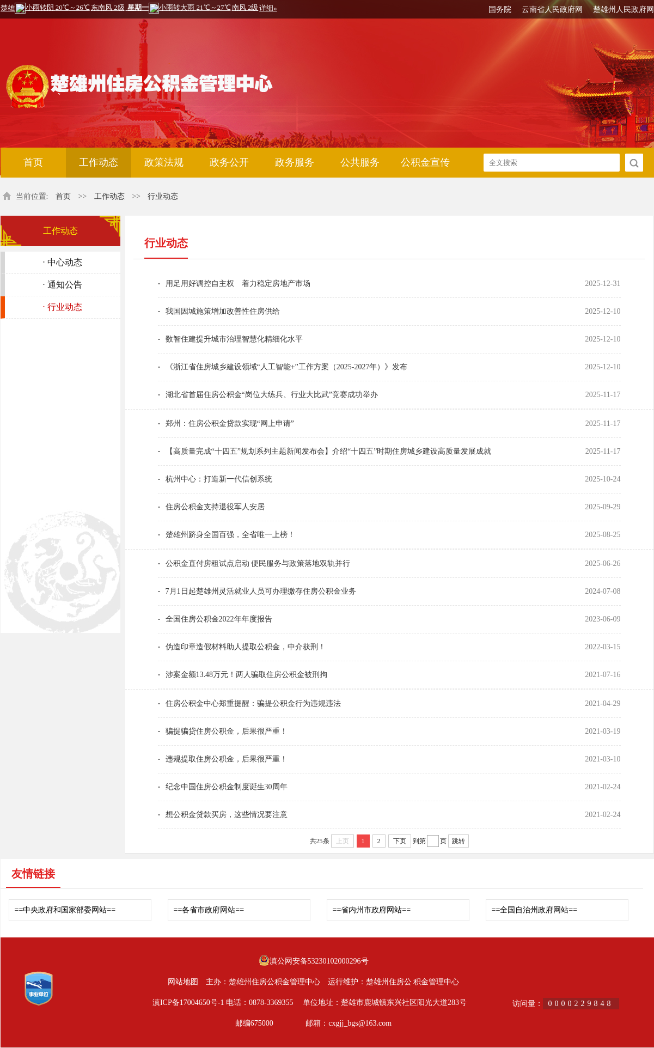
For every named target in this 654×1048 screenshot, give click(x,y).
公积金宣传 (425, 162)
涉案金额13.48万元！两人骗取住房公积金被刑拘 (247, 675)
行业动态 (163, 196)
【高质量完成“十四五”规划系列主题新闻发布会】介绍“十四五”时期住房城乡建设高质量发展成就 (329, 451)
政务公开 (229, 162)
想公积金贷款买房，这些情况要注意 (227, 815)
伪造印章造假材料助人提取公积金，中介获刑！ (246, 647)
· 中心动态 (62, 262)
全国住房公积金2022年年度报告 (219, 619)
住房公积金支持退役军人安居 (215, 507)
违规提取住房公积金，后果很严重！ (227, 759)
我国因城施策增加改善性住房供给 (223, 311)
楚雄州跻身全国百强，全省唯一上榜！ (230, 535)
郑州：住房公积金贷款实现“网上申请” (230, 423)
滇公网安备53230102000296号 (319, 961)
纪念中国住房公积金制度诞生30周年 (227, 787)
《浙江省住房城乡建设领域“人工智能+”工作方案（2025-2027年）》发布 (287, 367)
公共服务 (360, 162)
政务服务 (294, 162)
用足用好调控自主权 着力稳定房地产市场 (238, 283)
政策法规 (164, 162)
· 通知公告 (62, 284)
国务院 (499, 9)
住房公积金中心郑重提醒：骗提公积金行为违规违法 (253, 703)
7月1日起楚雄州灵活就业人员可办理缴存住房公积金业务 (261, 591)
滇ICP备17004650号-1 (188, 1002)
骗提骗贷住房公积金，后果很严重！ (227, 731)
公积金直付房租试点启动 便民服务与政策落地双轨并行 (258, 563)
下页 (399, 841)
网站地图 (183, 982)
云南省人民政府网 (552, 9)
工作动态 (98, 162)
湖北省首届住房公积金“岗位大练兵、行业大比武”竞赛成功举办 (272, 395)
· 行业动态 (62, 307)
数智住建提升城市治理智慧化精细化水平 (234, 339)
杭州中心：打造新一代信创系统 (219, 479)
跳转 (458, 841)
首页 (33, 162)
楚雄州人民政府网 (623, 9)
